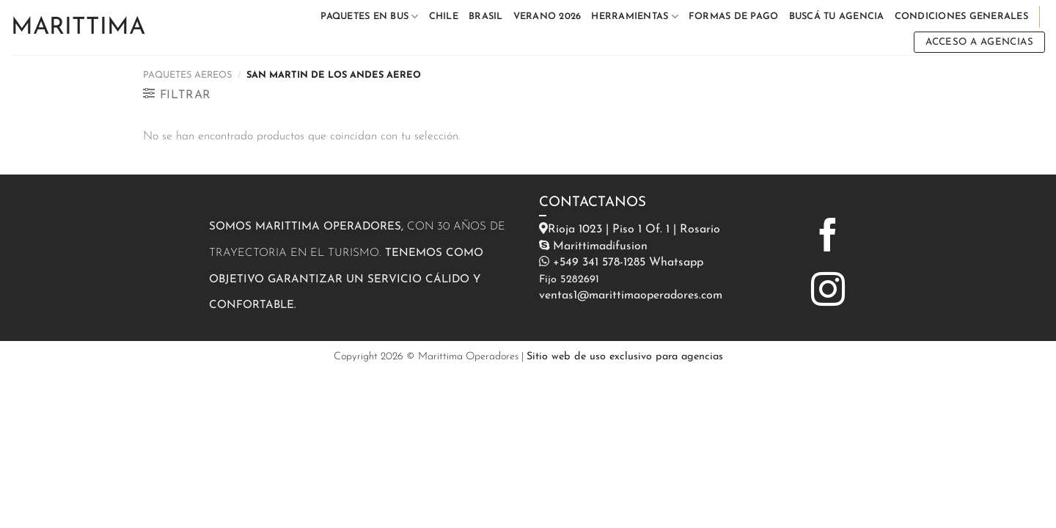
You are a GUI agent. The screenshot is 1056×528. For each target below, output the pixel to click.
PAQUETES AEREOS (187, 75)
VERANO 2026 (547, 16)
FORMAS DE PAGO (734, 16)
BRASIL (486, 16)
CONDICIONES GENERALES (961, 16)
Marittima (78, 28)
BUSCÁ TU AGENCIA (836, 16)
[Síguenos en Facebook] (828, 238)
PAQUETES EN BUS (369, 16)
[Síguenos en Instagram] (828, 292)
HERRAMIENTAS (634, 16)
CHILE (443, 16)
